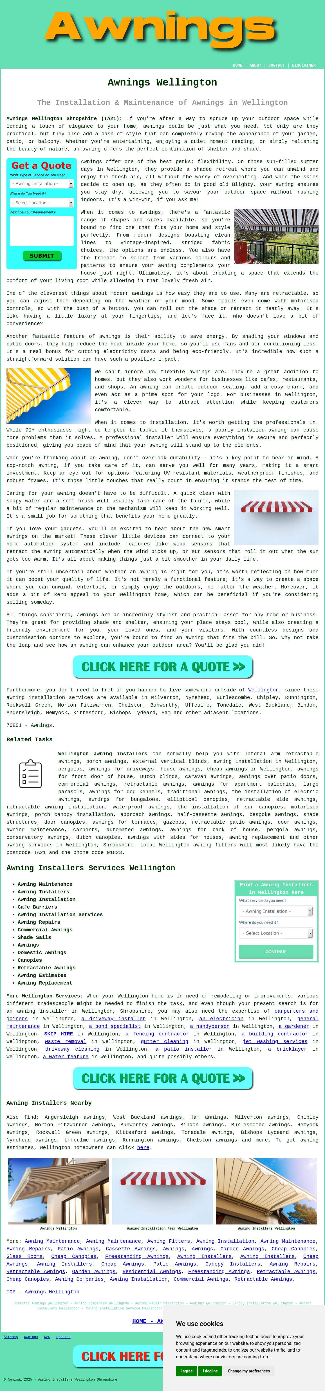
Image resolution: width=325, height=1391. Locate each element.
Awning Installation (225, 1241)
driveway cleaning (72, 1049)
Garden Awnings (242, 1249)
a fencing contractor (157, 1034)
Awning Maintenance (52, 1241)
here (143, 1147)
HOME (238, 65)
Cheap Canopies (293, 1249)
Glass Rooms (24, 1256)
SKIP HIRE (58, 1034)
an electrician (221, 1019)
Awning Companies (79, 1279)
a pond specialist (115, 1026)
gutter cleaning (164, 1041)
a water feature (66, 1057)
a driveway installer (113, 1019)
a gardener (294, 1026)
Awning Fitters (168, 1241)
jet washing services (275, 1041)
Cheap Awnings (122, 1264)
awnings (226, 1140)
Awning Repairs (28, 1249)
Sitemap (11, 1337)
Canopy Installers (232, 1264)
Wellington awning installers (102, 754)
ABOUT (255, 65)
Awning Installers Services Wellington (90, 868)
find (30, 1117)
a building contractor (275, 1034)
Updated (63, 1337)
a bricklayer (287, 1049)
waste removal (65, 1041)
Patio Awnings (78, 1249)
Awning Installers (204, 1256)
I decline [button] (210, 1371)
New (47, 1337)
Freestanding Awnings (137, 1256)
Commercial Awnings (201, 1279)
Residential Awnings (151, 1272)
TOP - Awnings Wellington (42, 1292)
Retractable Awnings (35, 1272)
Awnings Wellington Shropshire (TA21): (64, 119)
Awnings (174, 1249)
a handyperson (210, 1026)
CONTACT (276, 65)
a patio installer (184, 1049)
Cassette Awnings (131, 1249)
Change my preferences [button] (249, 1371)
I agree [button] (187, 1371)
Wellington (263, 690)
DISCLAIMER (304, 65)
